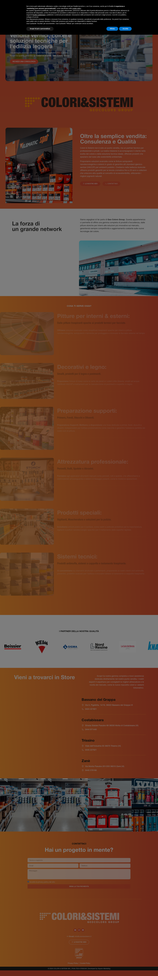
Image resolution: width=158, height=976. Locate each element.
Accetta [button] (125, 29)
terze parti (60, 10)
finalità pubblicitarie (39, 15)
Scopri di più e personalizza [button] (40, 29)
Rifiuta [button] (112, 29)
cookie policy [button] (76, 8)
